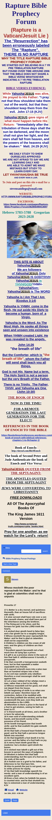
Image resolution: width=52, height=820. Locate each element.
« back (5, 813)
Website (23, 790)
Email (11, 790)
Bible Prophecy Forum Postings (18, 558)
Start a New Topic (10, 564)
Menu (6, 548)
